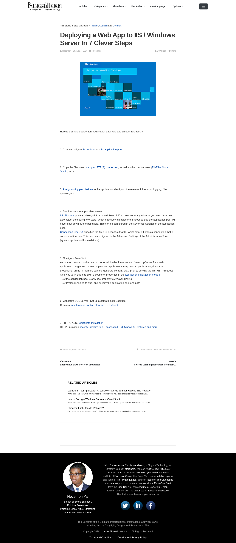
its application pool (111, 149)
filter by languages (126, 480)
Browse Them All (116, 472)
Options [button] (177, 6)
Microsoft (66, 349)
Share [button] (172, 51)
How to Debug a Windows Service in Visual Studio (94, 399)
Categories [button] (100, 6)
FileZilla (156, 167)
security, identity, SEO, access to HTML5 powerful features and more (118, 327)
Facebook (163, 490)
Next (147, 363)
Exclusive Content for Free (128, 476)
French (94, 25)
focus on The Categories (160, 480)
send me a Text (145, 487)
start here (130, 469)
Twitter (151, 490)
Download (160, 51)
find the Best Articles (157, 469)
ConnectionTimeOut (71, 232)
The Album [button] (118, 6)
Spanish (103, 25)
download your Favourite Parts (152, 472)
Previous (88, 363)
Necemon (66, 51)
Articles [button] (83, 6)
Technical (96, 51)
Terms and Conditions (101, 537)
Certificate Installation (91, 323)
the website (88, 149)
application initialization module (142, 274)
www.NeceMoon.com (115, 531)
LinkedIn (141, 490)
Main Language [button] (158, 6)
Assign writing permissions (78, 189)
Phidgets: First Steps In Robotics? (85, 408)
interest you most (119, 483)
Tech (84, 349)
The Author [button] (137, 6)
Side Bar (122, 487)
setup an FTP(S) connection (102, 167)
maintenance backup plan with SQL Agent (94, 305)
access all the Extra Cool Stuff (155, 483)
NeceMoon (138, 465)
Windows (76, 349)
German (117, 25)
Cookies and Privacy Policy (132, 537)
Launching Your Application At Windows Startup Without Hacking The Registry (109, 390)
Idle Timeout (67, 215)
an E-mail (162, 487)
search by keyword (163, 476)
